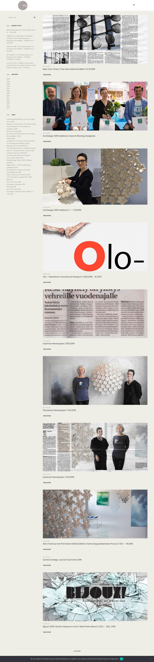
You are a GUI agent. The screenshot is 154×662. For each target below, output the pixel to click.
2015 (8, 103)
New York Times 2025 (14, 131)
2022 (8, 86)
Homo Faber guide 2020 (15, 158)
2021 (8, 89)
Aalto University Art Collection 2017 (19, 175)
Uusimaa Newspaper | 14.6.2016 (58, 477)
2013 (8, 108)
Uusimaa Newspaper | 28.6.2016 (59, 343)
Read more (47, 75)
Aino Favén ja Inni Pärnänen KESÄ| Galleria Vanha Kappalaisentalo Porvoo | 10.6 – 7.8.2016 (88, 543)
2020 (8, 91)
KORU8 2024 (11, 139)
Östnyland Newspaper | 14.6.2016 (59, 410)
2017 (8, 98)
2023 (8, 84)
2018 (8, 96)
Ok (121, 659)
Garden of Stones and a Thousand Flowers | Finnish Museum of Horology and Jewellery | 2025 (21, 126)
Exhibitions (46, 207)
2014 (8, 105)
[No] (151, 659)
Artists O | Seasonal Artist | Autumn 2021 (20, 151)
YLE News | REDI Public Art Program (18, 155)
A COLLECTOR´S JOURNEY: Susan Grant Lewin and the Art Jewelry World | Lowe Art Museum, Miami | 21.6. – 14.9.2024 (21, 65)
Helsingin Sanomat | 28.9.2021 (17, 153)
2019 (8, 93)
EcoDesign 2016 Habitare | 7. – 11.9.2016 (62, 210)
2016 (8, 101)
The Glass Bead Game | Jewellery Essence (21, 148)
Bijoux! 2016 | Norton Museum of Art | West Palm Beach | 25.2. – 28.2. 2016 (79, 626)
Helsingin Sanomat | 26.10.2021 (17, 146)
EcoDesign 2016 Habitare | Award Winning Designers (69, 136)
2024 (8, 81)
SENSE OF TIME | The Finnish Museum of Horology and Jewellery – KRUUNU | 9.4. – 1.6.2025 (21, 49)
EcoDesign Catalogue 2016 (16, 184)
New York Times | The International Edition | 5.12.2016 (69, 69)
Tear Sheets (46, 66)
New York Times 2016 (14, 182)
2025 (8, 79)
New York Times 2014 (14, 189)
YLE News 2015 (11, 187)
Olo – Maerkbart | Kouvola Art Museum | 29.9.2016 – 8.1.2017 (72, 276)
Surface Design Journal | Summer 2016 (62, 559)
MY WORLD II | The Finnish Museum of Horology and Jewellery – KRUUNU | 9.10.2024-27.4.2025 (20, 57)
